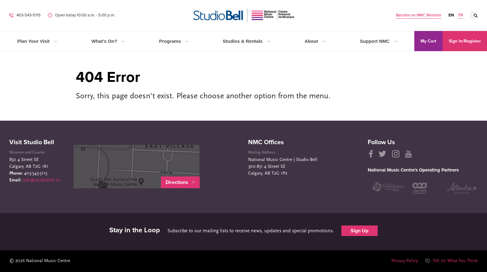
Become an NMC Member (418, 15)
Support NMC (378, 41)
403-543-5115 (28, 15)
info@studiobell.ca (41, 180)
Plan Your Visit (37, 41)
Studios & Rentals (246, 41)
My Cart (428, 41)
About (314, 41)
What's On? (108, 41)
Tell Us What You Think (451, 261)
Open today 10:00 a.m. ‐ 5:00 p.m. (85, 15)
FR (460, 15)
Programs (173, 41)
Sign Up (359, 231)
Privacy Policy (404, 261)
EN (451, 15)
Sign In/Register (465, 41)
